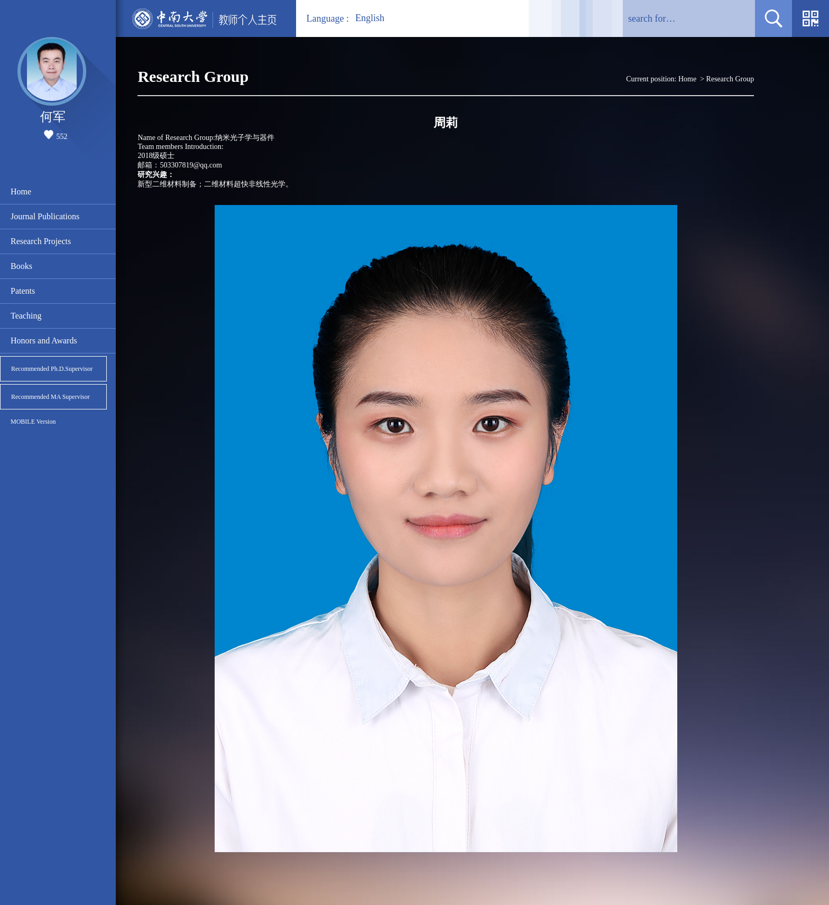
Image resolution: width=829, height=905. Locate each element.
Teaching (26, 315)
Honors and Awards (44, 340)
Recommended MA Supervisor (50, 396)
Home (21, 191)
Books (21, 266)
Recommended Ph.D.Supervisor (52, 368)
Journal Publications (45, 216)
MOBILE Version (33, 421)
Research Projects (41, 241)
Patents (23, 290)
